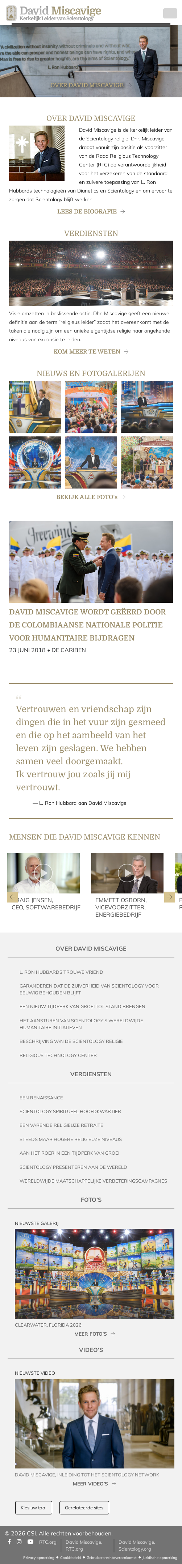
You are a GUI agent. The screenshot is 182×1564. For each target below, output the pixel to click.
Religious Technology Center (58, 1055)
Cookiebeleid (70, 1557)
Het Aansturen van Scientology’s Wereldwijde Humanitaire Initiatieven (81, 1024)
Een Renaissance (41, 1097)
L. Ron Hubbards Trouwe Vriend (61, 972)
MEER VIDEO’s (90, 1483)
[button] (12, 897)
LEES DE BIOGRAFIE (87, 211)
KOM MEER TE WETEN (87, 351)
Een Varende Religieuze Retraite (61, 1125)
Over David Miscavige (91, 948)
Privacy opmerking (38, 1557)
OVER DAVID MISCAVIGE (87, 85)
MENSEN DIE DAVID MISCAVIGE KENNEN (84, 837)
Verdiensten (91, 1074)
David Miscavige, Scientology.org (137, 1545)
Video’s (91, 1349)
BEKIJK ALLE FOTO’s (86, 497)
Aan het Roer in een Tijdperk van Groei (69, 1153)
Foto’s (91, 1199)
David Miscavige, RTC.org (84, 1545)
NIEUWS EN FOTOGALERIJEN (91, 373)
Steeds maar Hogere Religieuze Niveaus (71, 1139)
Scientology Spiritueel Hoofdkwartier (70, 1111)
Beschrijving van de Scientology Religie (71, 1041)
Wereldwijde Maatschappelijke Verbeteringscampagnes (93, 1181)
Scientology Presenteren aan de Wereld (73, 1167)
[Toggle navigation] (170, 13)
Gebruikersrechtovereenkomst (112, 1557)
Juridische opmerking (159, 1557)
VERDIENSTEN (91, 233)
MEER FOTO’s (90, 1334)
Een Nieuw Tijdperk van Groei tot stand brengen (82, 1006)
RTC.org (48, 1542)
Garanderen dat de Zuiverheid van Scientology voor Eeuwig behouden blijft (89, 989)
